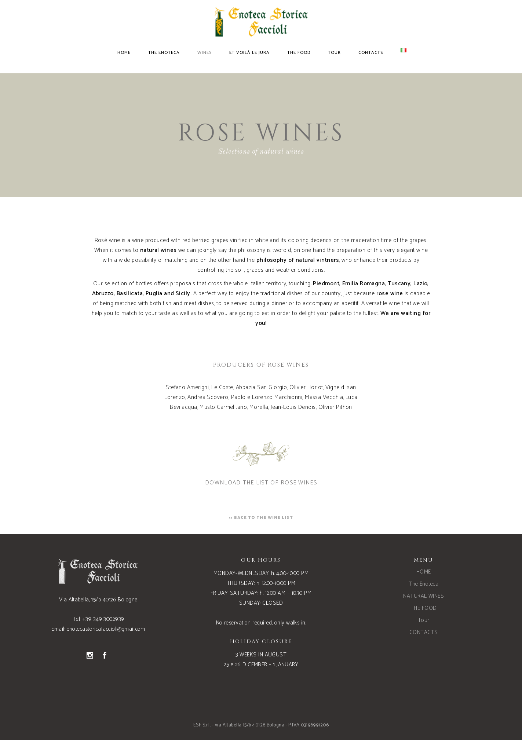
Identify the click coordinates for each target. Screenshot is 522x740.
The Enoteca (423, 584)
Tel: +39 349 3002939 (98, 619)
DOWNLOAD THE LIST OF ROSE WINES (261, 483)
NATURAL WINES (423, 596)
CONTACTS (423, 632)
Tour (424, 620)
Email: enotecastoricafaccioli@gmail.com (98, 629)
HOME (423, 571)
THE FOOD (423, 608)
